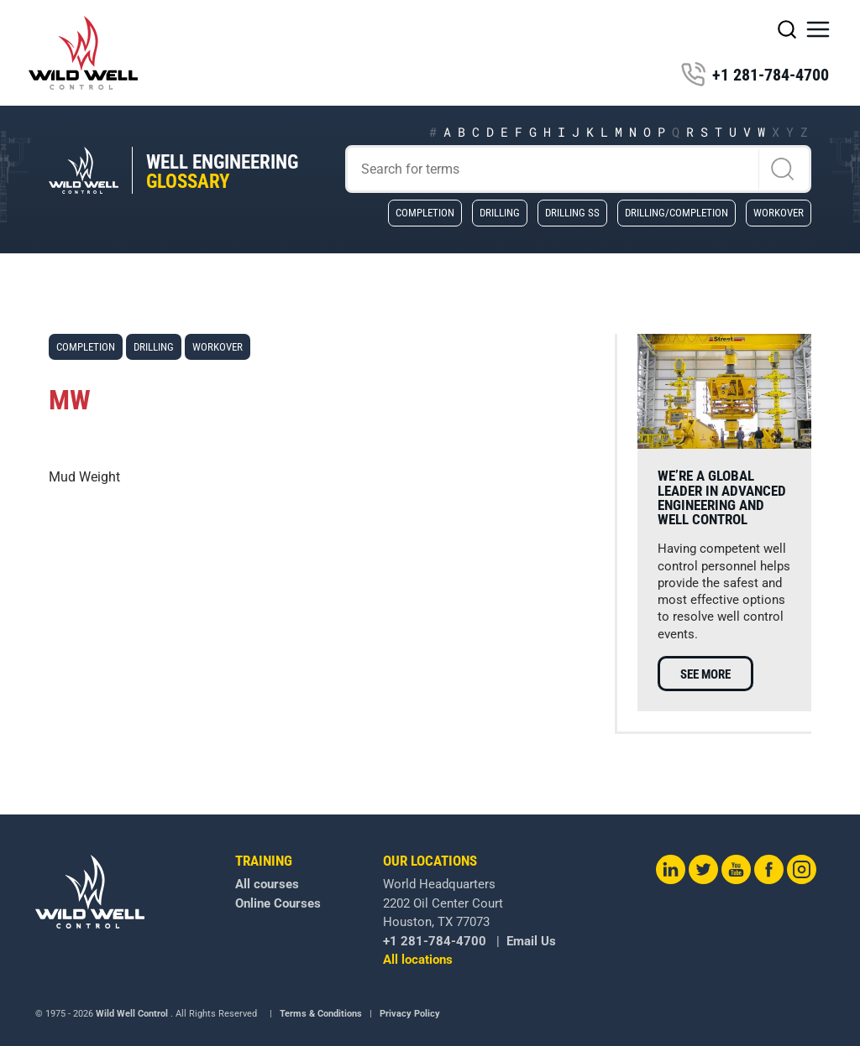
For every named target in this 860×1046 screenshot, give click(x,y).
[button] (818, 29)
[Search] (578, 169)
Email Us (531, 941)
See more (705, 674)
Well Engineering (222, 171)
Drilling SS (572, 212)
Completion (425, 212)
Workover (778, 212)
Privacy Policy (410, 1013)
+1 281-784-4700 (754, 74)
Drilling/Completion (676, 212)
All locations (418, 959)
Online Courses (278, 903)
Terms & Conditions (321, 1013)
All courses (267, 884)
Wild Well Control (132, 1013)
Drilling (500, 212)
